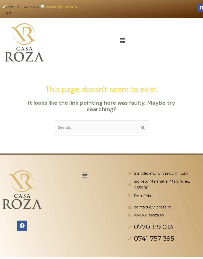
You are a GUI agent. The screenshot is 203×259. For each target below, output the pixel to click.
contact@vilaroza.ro (61, 7)
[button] (122, 41)
